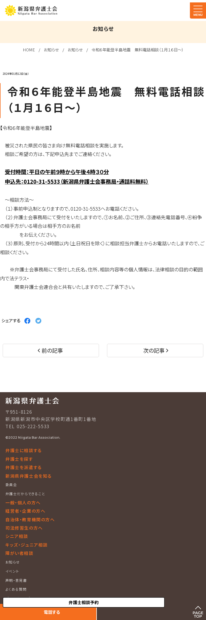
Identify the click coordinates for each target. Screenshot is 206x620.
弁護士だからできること (25, 493)
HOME (29, 49)
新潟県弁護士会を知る (28, 476)
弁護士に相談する (23, 450)
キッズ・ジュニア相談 (26, 544)
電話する (52, 612)
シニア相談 (16, 536)
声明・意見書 (16, 580)
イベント (12, 571)
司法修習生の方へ (24, 528)
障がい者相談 (19, 553)
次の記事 (153, 350)
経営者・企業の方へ (25, 511)
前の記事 (52, 350)
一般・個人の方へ (23, 502)
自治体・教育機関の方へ (30, 519)
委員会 (11, 484)
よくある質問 (16, 589)
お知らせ (51, 49)
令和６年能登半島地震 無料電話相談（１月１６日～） (137, 49)
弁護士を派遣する (23, 467)
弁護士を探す (19, 459)
